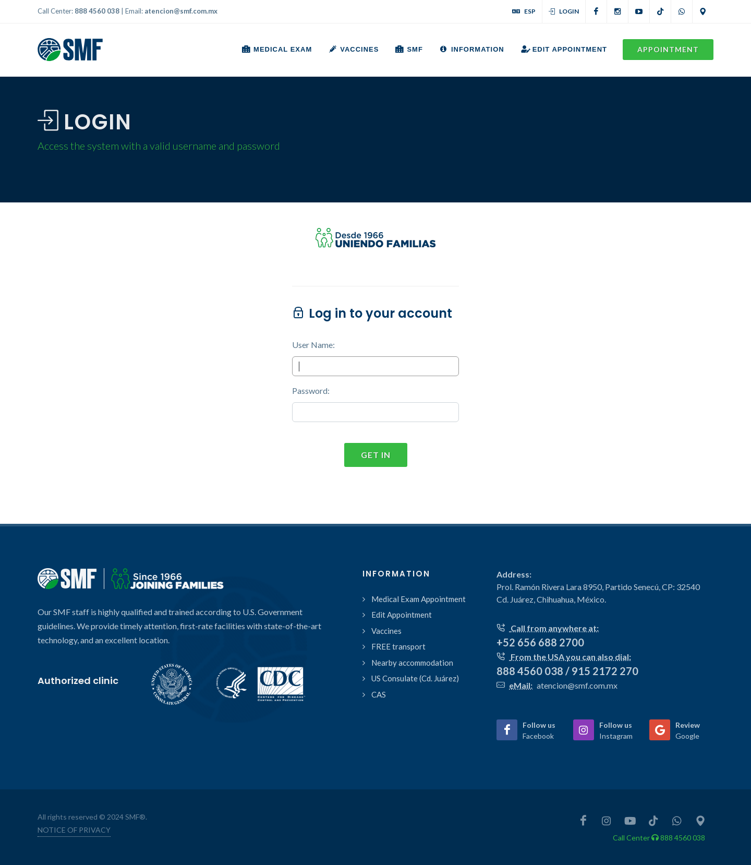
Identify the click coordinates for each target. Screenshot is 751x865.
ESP (524, 11)
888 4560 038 (97, 11)
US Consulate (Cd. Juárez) (415, 678)
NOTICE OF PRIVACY (74, 829)
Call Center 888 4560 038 (659, 837)
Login (564, 11)
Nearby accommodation (412, 662)
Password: (311, 390)
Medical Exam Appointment (418, 599)
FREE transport (398, 646)
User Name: (313, 345)
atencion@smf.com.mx (180, 11)
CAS (378, 694)
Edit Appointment (401, 614)
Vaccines (386, 630)
